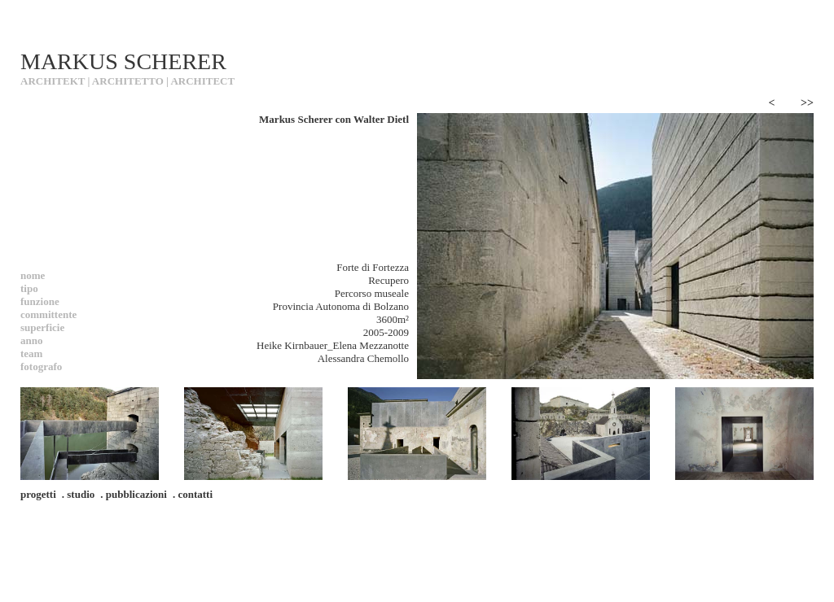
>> (807, 103)
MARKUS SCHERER (123, 61)
